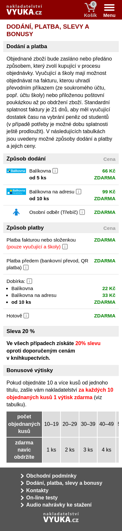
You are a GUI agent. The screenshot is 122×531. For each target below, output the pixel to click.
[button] (55, 170)
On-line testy (42, 497)
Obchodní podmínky (51, 476)
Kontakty (37, 490)
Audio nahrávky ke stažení (59, 505)
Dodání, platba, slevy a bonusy (64, 483)
